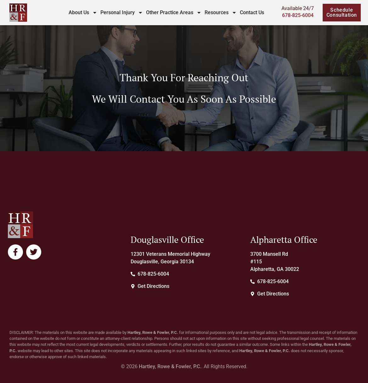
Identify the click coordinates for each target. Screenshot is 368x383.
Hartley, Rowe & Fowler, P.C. (170, 366)
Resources (221, 12)
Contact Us (252, 12)
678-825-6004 (298, 15)
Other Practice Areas (173, 12)
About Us (83, 12)
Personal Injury (121, 12)
